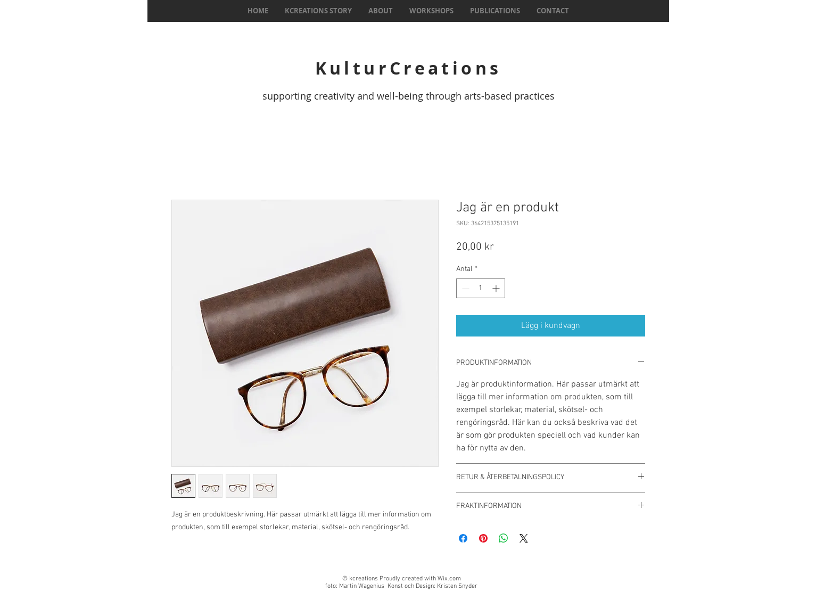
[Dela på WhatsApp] (503, 538)
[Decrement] (464, 288)
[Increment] (497, 288)
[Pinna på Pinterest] (483, 538)
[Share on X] (523, 538)
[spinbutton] (480, 288)
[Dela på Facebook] (463, 538)
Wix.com (449, 578)
